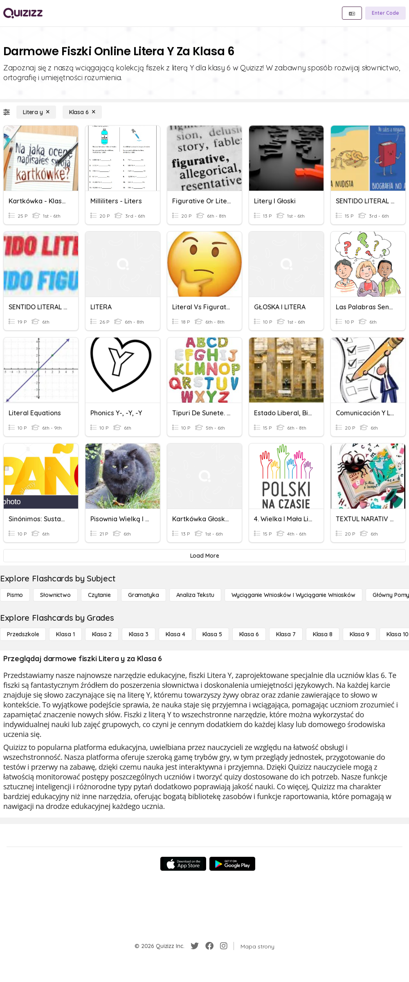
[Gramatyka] (143, 594)
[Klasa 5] (212, 634)
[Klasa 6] (82, 112)
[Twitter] (195, 946)
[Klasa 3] (138, 634)
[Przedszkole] (23, 634)
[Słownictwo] (55, 594)
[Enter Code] (385, 13)
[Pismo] (15, 594)
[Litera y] (36, 112)
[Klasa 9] (359, 634)
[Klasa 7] (286, 634)
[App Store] (183, 864)
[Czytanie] (99, 594)
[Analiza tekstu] (195, 594)
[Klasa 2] (102, 634)
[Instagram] (223, 946)
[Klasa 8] (322, 634)
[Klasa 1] (65, 634)
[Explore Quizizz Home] (23, 13)
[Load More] (204, 555)
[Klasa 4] (175, 634)
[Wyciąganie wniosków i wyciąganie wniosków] (293, 594)
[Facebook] (209, 946)
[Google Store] (232, 864)
